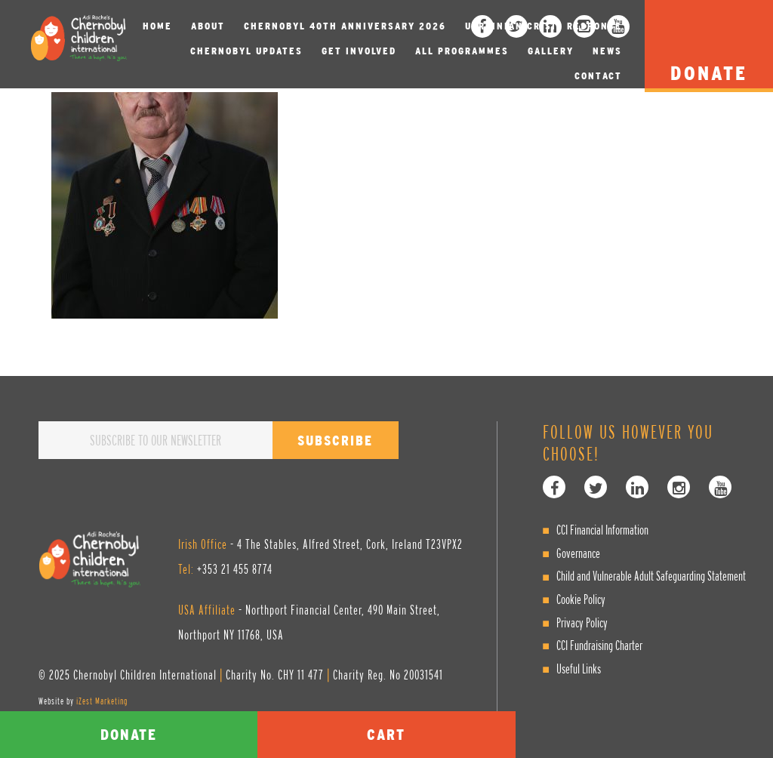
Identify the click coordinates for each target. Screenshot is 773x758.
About (208, 26)
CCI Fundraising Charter (599, 645)
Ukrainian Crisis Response (543, 26)
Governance (578, 553)
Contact (598, 76)
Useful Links (578, 668)
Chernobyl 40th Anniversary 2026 (345, 26)
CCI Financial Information (602, 530)
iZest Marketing (102, 701)
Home (157, 26)
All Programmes (462, 51)
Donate (128, 734)
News (607, 51)
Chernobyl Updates (246, 51)
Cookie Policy (580, 599)
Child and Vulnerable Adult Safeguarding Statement (651, 576)
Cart (386, 734)
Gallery (551, 51)
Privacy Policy (582, 622)
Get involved (359, 51)
